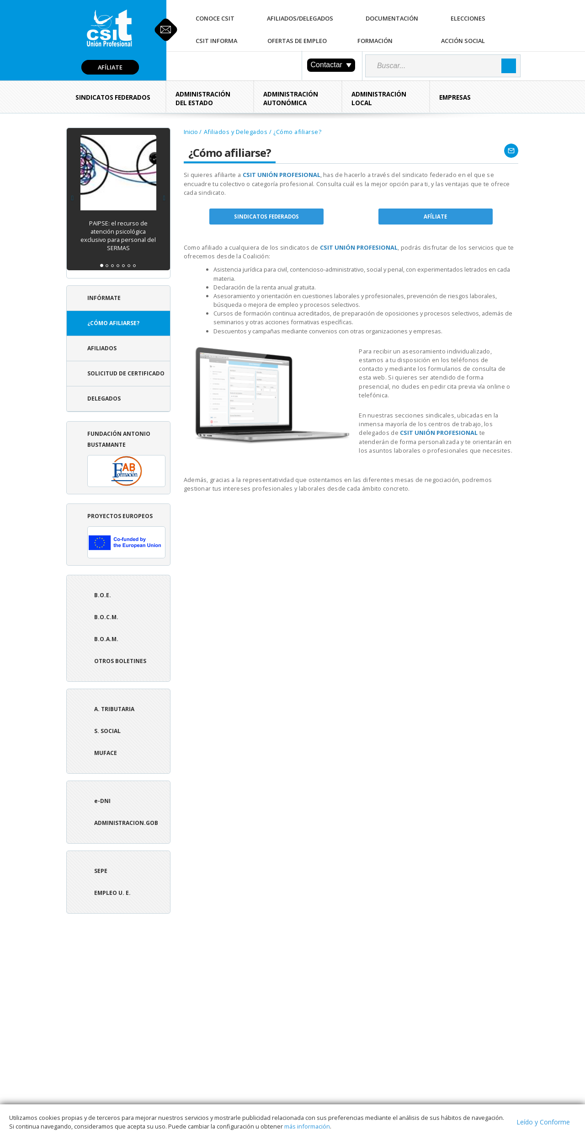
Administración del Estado (203, 98)
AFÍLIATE (435, 216)
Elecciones (468, 18)
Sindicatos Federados (112, 97)
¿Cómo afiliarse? (113, 323)
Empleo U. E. (112, 893)
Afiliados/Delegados (300, 18)
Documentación (392, 18)
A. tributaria (114, 709)
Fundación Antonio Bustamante (126, 458)
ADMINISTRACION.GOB (126, 823)
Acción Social (463, 41)
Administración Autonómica (290, 98)
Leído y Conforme (543, 1122)
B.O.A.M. (106, 639)
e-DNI (102, 801)
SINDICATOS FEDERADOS (266, 216)
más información (307, 1126)
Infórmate (104, 298)
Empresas (455, 97)
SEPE (100, 871)
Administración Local (378, 98)
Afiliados (102, 348)
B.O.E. (102, 595)
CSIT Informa (216, 41)
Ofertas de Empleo (297, 41)
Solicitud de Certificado (126, 373)
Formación (375, 41)
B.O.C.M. (106, 617)
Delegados (104, 398)
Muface (105, 753)
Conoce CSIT (215, 18)
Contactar (331, 65)
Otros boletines (120, 661)
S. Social (107, 731)
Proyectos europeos (126, 535)
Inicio (191, 132)
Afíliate (110, 67)
